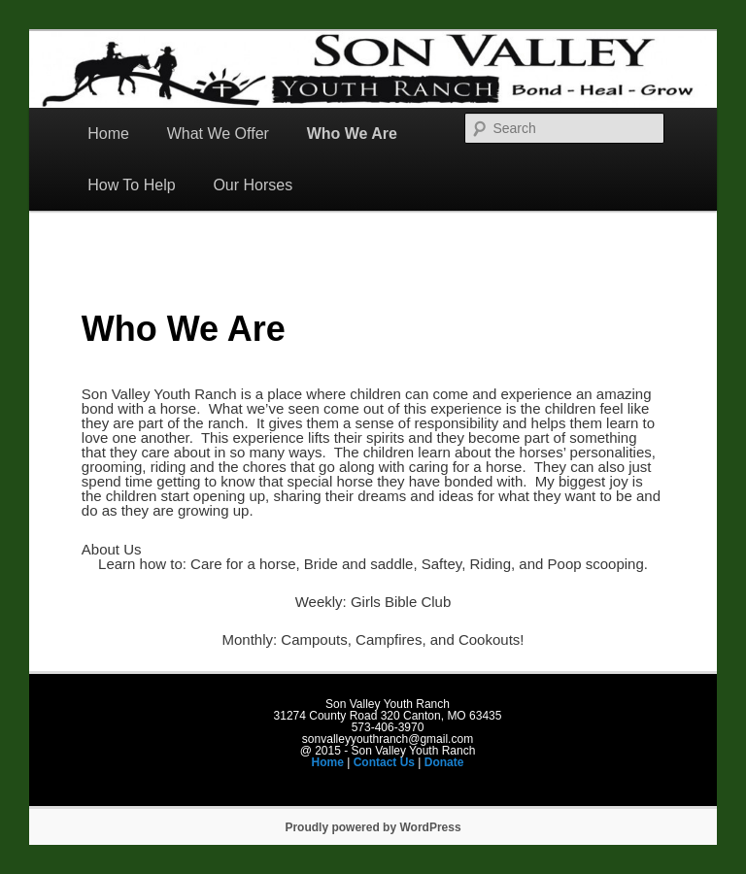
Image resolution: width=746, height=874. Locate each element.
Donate (444, 762)
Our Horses (252, 185)
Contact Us (384, 762)
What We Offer (218, 133)
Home (108, 133)
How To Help (131, 185)
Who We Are (352, 133)
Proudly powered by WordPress (372, 827)
